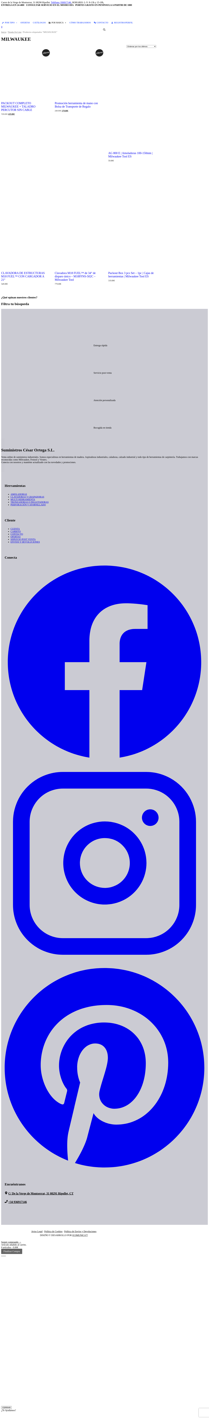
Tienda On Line (14, 32)
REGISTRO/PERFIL (123, 23)
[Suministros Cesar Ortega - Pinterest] (104, 1170)
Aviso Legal (37, 1231)
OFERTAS (25, 23)
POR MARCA (59, 23)
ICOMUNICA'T (80, 1235)
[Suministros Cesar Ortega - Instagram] (104, 962)
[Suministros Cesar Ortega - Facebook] (104, 761)
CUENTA (15, 529)
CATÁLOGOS (39, 23)
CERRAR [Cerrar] (6, 1407)
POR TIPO (11, 23)
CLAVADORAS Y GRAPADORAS (27, 497)
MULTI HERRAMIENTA (23, 499)
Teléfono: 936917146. (61, 2)
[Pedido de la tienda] (141, 46)
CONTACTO (102, 23)
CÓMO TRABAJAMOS (80, 23)
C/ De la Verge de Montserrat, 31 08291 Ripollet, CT (40, 1193)
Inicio (3, 32)
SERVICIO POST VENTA (23, 539)
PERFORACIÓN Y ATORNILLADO (28, 504)
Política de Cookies (53, 1231)
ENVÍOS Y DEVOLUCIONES (25, 542)
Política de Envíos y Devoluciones (80, 1231)
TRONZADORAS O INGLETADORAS (30, 502)
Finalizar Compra (12, 1251)
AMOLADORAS (19, 494)
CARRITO (16, 531)
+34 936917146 (17, 1202)
